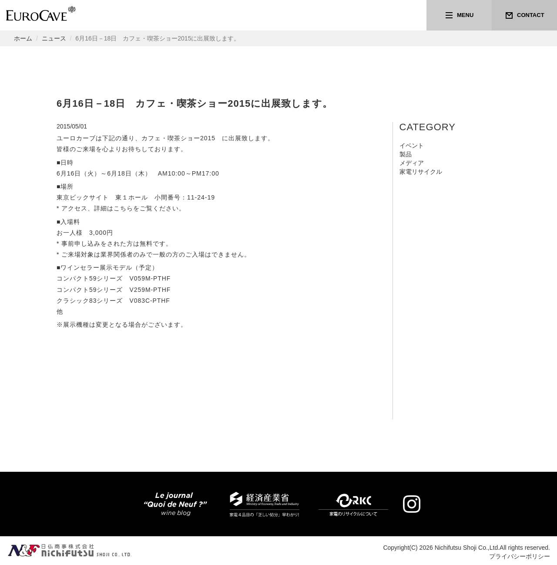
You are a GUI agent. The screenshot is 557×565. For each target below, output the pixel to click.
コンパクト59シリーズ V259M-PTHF (114, 289)
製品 (405, 154)
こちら (123, 208)
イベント (411, 145)
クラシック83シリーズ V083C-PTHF (114, 300)
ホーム (23, 38)
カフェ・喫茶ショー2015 (178, 138)
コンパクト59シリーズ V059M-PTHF (114, 278)
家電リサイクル (420, 171)
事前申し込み (81, 243)
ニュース (54, 38)
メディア (411, 162)
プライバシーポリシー (519, 556)
